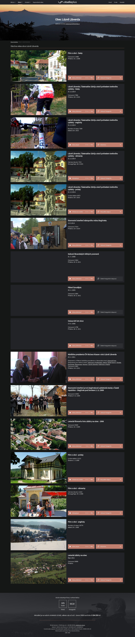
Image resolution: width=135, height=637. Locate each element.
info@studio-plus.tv (80, 625)
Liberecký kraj (111, 361)
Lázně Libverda (93, 364)
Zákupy (104, 362)
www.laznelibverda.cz (73, 24)
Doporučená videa (38, 2)
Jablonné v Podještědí (95, 362)
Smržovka (71, 364)
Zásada (118, 362)
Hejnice (85, 364)
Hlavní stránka (14, 42)
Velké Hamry (112, 362)
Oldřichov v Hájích (104, 364)
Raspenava (78, 364)
